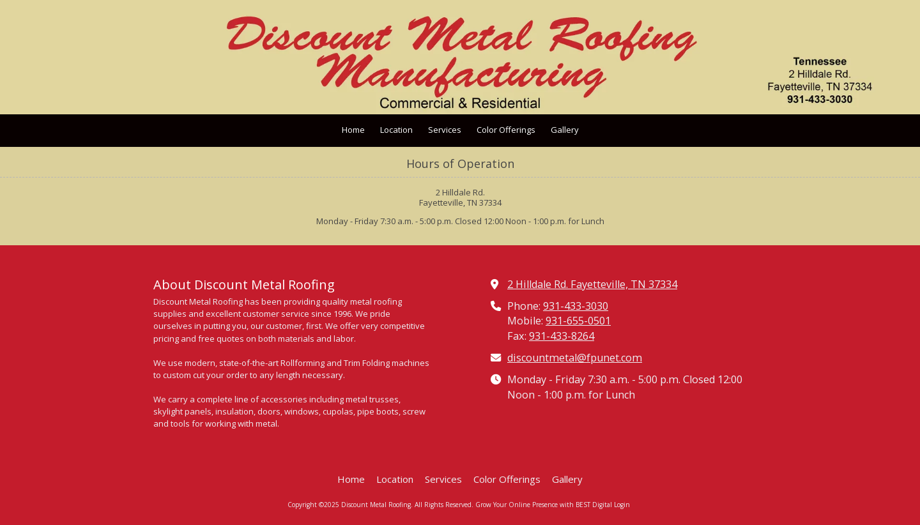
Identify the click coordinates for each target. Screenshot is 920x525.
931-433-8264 (561, 336)
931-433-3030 (575, 306)
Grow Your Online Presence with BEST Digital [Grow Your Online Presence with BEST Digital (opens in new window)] (543, 504)
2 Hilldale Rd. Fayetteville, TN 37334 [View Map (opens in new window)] (592, 284)
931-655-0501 (578, 321)
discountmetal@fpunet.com (574, 358)
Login (622, 504)
